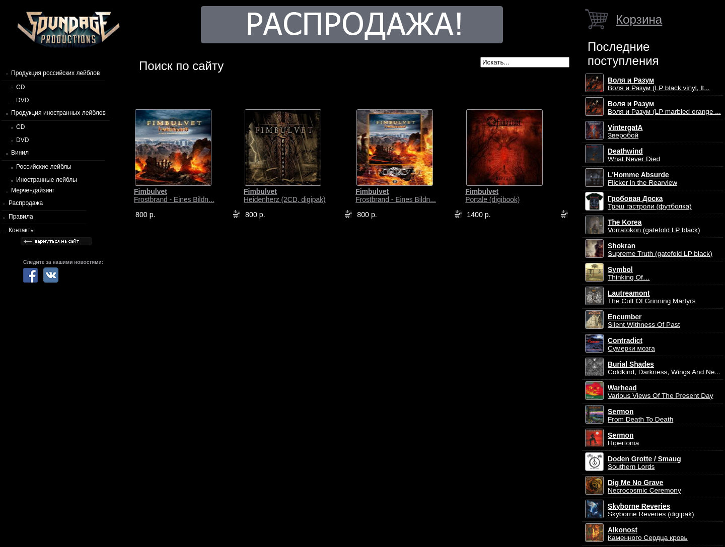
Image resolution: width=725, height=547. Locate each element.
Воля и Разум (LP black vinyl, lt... (659, 84)
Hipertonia (623, 439)
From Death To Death (640, 415)
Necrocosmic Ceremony (644, 486)
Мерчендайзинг (32, 190)
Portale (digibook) (492, 195)
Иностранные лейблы (46, 179)
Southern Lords (644, 462)
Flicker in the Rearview (642, 178)
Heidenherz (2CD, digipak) (285, 195)
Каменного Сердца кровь (648, 533)
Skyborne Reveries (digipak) (651, 510)
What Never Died (634, 155)
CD (20, 87)
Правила (21, 216)
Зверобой (625, 131)
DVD (22, 100)
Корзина (639, 19)
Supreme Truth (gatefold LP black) (660, 249)
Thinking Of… (629, 273)
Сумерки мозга (631, 344)
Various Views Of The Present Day (660, 391)
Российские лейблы (43, 166)
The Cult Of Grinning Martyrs (652, 297)
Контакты (22, 230)
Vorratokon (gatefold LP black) (654, 226)
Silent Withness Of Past (644, 320)
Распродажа (26, 203)
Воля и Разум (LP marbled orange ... (664, 107)
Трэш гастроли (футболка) (650, 202)
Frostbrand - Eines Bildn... (174, 195)
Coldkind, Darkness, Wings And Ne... (664, 368)
